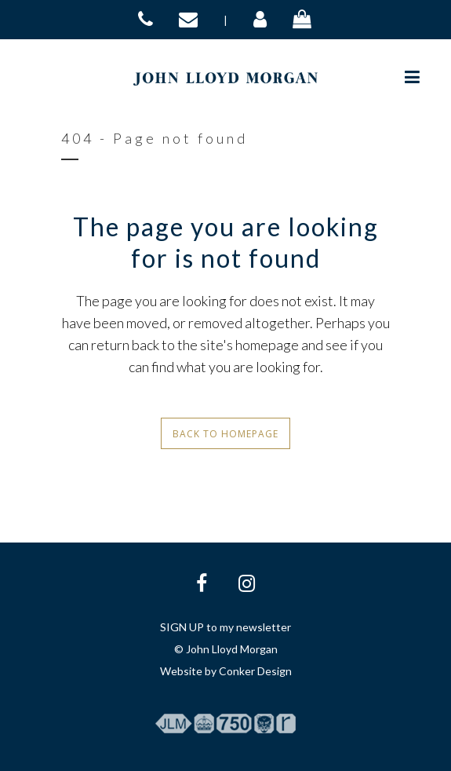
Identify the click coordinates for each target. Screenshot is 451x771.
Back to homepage (225, 433)
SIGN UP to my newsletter (225, 627)
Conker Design (255, 671)
